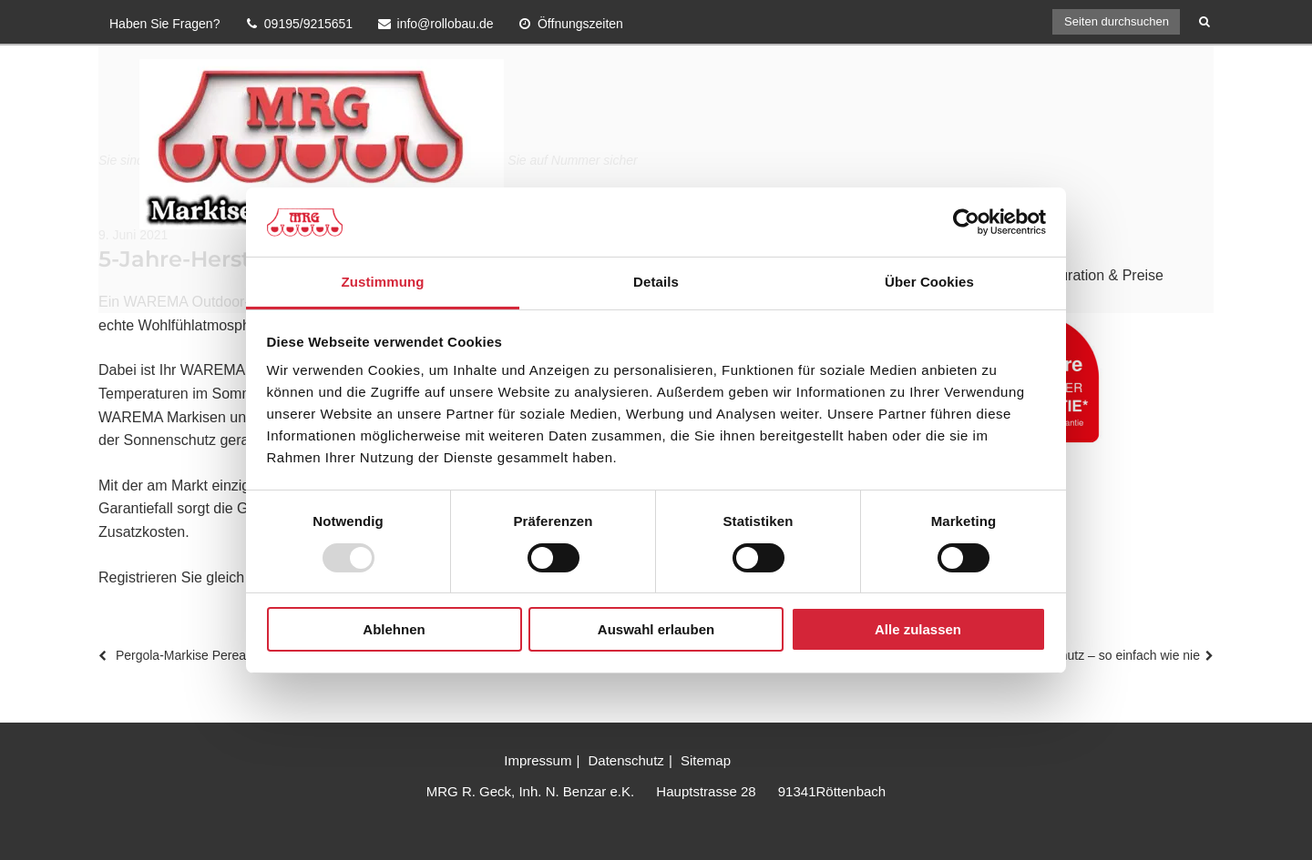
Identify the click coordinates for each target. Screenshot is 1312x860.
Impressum (537, 760)
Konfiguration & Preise (1091, 275)
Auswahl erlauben (656, 629)
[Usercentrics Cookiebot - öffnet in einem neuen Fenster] (966, 222)
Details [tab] (656, 281)
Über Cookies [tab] (929, 281)
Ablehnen (394, 629)
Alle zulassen (918, 629)
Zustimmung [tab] (383, 281)
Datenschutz (625, 760)
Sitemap (706, 760)
